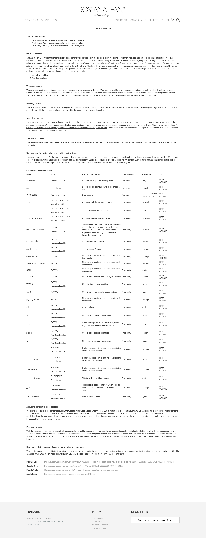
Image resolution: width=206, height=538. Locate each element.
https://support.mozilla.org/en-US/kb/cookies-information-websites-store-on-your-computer (81, 470)
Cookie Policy (97, 522)
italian (164, 20)
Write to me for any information (38, 518)
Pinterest (151, 20)
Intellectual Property (100, 528)
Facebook (120, 20)
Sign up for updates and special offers (155, 520)
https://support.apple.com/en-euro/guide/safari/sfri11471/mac (69, 474)
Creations (31, 20)
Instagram (136, 20)
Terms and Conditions (100, 525)
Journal (45, 20)
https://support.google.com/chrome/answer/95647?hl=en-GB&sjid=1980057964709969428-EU (83, 466)
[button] (178, 20)
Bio (55, 20)
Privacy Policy (97, 518)
